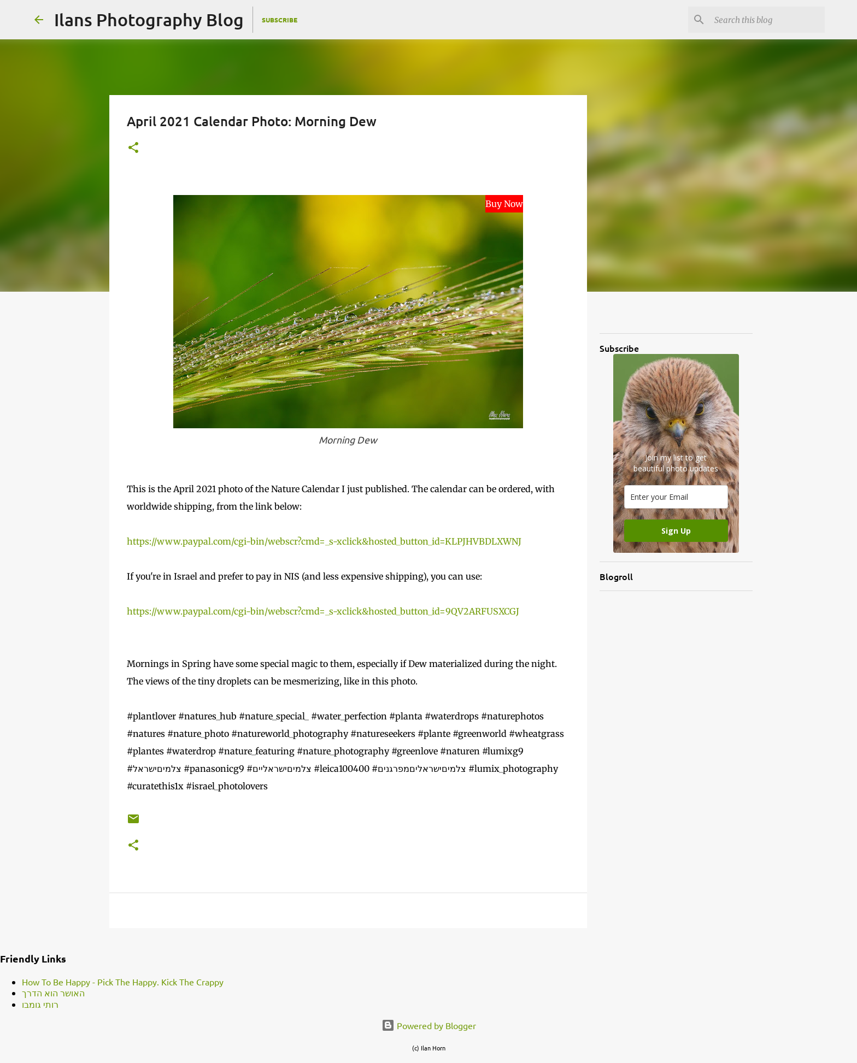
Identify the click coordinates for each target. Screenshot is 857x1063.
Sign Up (676, 530)
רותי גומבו (40, 1004)
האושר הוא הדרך (53, 992)
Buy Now (504, 203)
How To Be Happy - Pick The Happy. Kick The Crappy (123, 981)
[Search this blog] (767, 20)
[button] (133, 148)
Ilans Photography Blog (149, 19)
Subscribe (279, 19)
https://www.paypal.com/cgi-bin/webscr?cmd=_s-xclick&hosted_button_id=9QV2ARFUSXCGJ (323, 611)
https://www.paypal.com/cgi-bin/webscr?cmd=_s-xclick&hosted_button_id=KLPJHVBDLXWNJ (324, 541)
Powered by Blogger (428, 1025)
